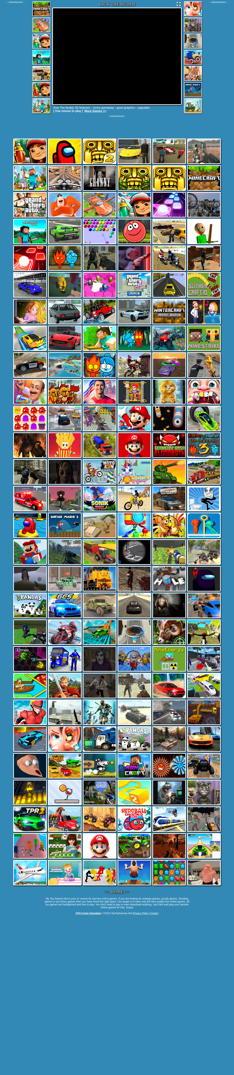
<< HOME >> (117, 891)
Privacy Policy (141, 913)
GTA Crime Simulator (88, 913)
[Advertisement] (15, 58)
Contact (154, 913)
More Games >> (95, 111)
